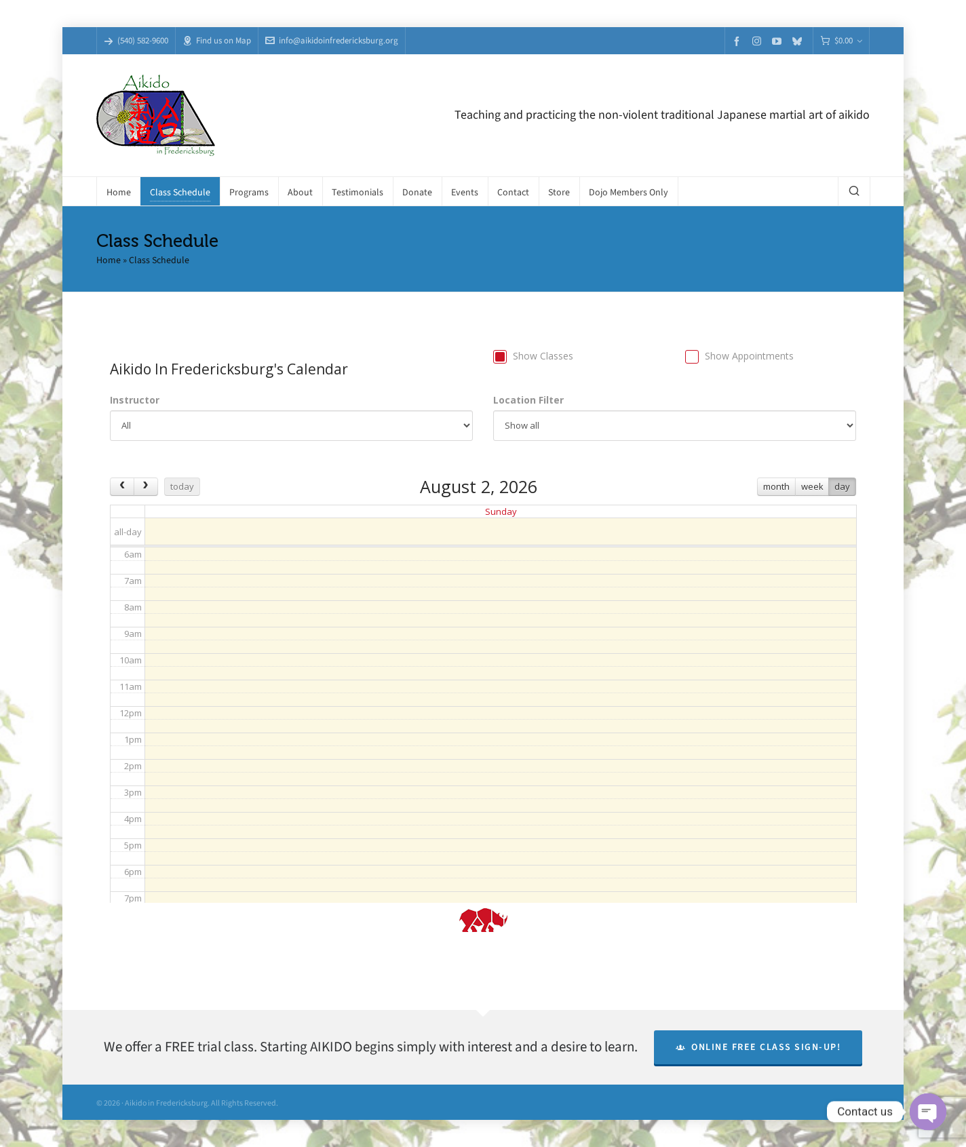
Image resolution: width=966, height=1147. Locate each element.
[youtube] (779, 41)
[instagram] (758, 40)
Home (108, 260)
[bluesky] (799, 41)
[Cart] (841, 41)
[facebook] (739, 41)
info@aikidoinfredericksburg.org (331, 40)
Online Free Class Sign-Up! (758, 1047)
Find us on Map (216, 40)
